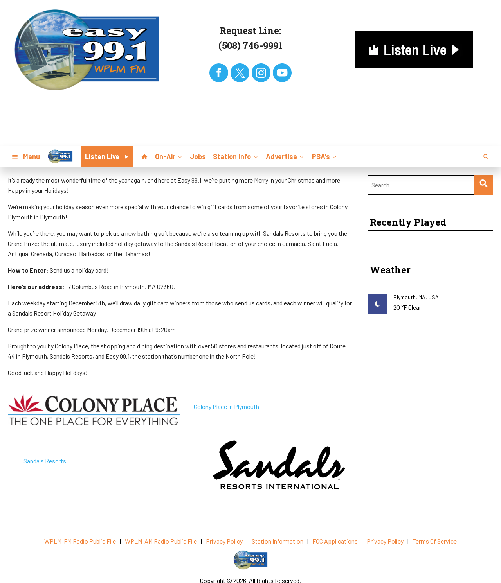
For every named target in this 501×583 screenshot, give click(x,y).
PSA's (325, 156)
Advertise (285, 156)
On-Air (169, 156)
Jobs (198, 156)
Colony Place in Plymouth (226, 406)
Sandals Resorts (44, 461)
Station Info (236, 156)
